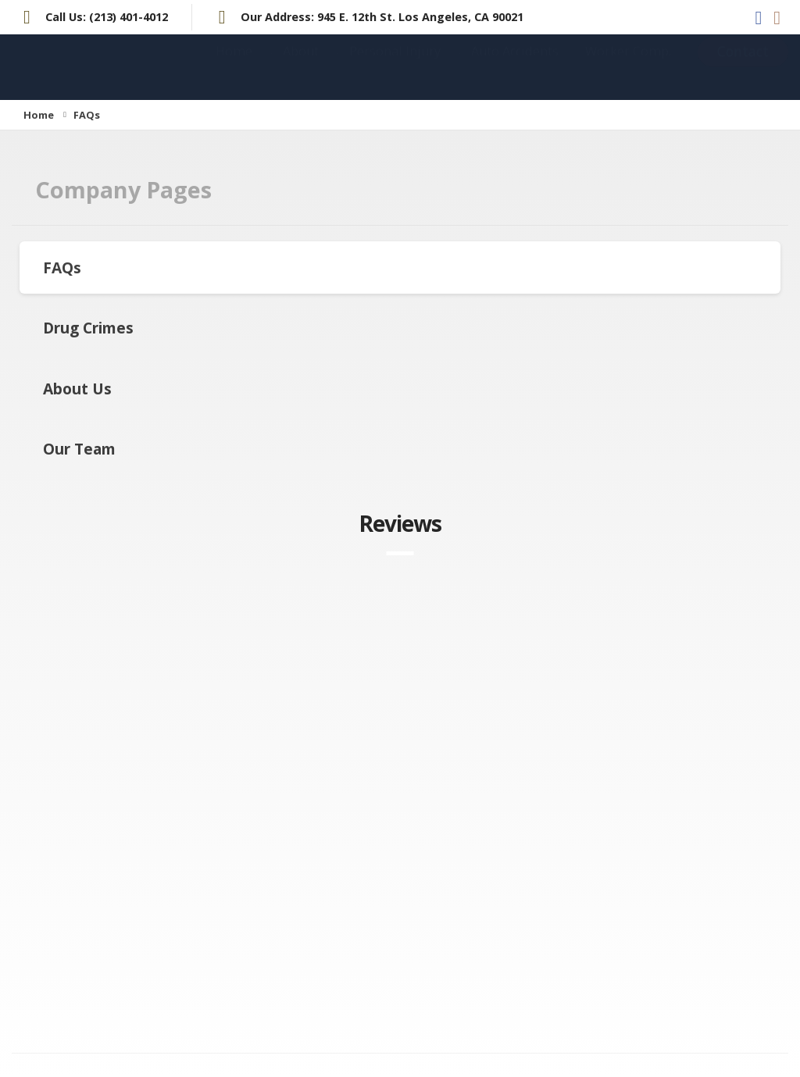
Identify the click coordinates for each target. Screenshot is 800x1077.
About (301, 66)
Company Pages (123, 189)
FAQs (62, 267)
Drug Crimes (88, 327)
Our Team (79, 448)
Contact (743, 67)
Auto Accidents (515, 66)
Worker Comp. (628, 66)
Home (234, 66)
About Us (77, 388)
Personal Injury (395, 66)
